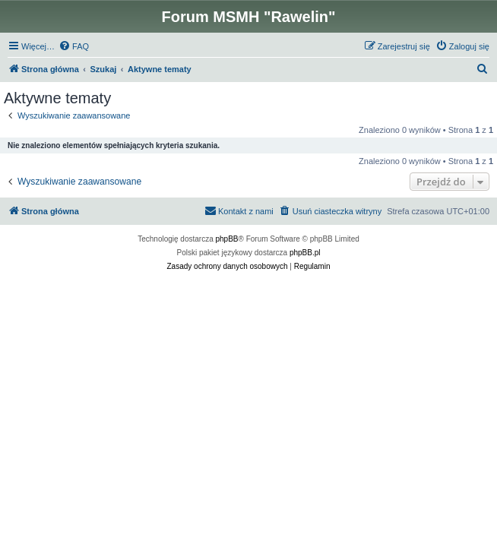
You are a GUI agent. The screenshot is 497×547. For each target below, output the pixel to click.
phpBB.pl (305, 252)
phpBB (227, 239)
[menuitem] (74, 46)
